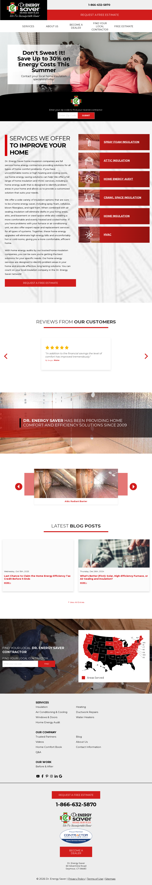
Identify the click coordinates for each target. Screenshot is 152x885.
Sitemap (110, 878)
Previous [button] (7, 356)
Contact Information (88, 746)
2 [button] (74, 373)
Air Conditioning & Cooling (51, 712)
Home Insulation (117, 216)
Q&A (38, 752)
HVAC (107, 234)
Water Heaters (85, 717)
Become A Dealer (76, 852)
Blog (79, 736)
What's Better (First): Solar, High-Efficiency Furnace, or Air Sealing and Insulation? (114, 579)
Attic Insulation (117, 160)
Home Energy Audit (118, 179)
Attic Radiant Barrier (76, 501)
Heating (81, 706)
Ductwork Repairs (87, 712)
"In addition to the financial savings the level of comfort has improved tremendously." (73, 355)
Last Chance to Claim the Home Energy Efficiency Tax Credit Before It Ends (38, 579)
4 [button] (81, 373)
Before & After (44, 766)
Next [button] (145, 356)
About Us (82, 741)
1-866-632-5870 (99, 4)
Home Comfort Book (49, 746)
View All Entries (77, 602)
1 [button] (70, 373)
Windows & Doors (46, 717)
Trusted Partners (46, 736)
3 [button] (77, 373)
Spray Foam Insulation (121, 142)
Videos (40, 741)
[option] (76, 64)
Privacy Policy (76, 878)
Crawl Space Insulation (122, 197)
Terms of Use (95, 878)
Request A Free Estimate (40, 282)
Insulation (42, 706)
